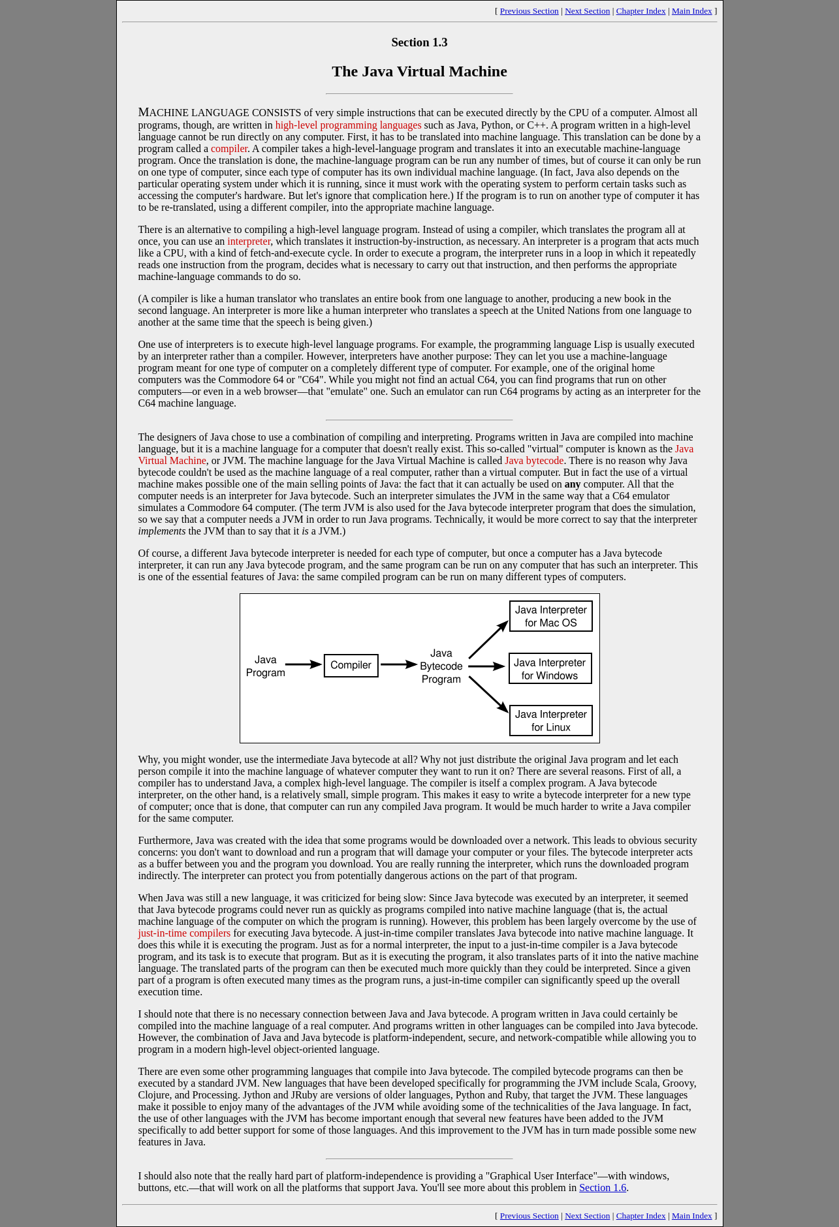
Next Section (587, 11)
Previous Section (529, 11)
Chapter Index (641, 11)
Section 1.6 (602, 1187)
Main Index (692, 11)
